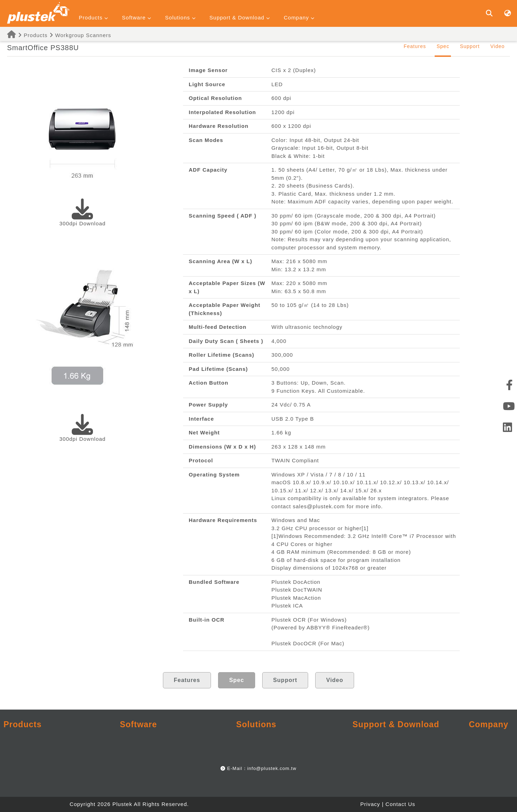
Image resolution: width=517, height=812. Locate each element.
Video (497, 46)
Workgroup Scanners (83, 35)
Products (31, 35)
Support (470, 46)
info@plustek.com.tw (271, 768)
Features (415, 46)
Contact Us (400, 804)
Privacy (370, 804)
